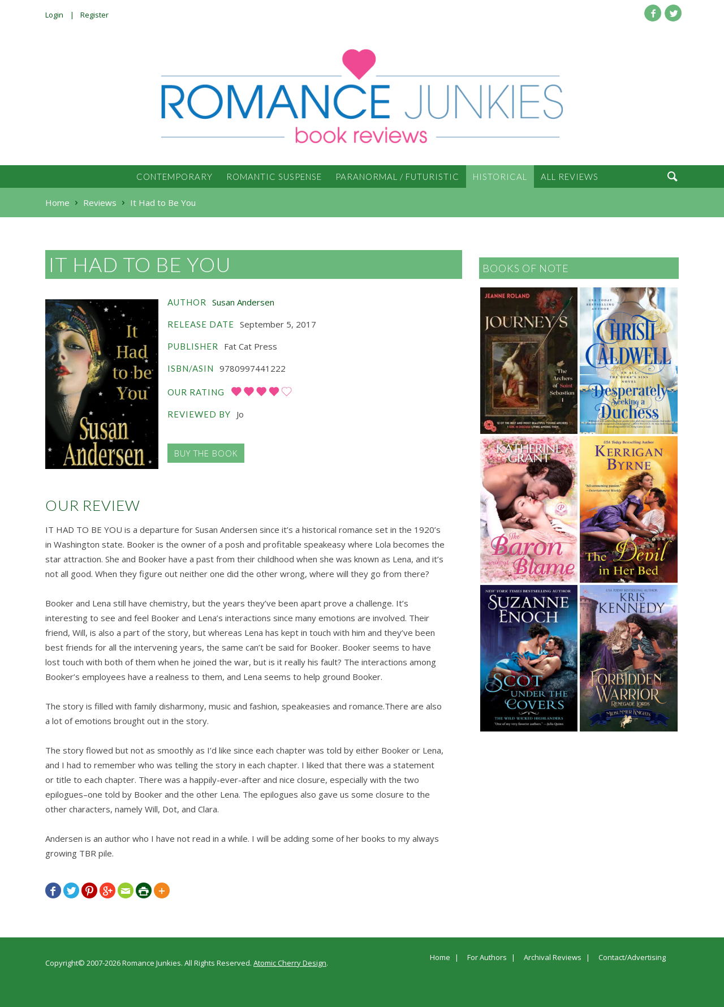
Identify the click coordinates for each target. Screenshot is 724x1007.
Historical (500, 176)
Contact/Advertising (632, 957)
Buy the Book (206, 453)
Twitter (673, 13)
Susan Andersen (243, 302)
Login (54, 15)
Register (94, 15)
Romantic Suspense (274, 176)
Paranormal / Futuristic (397, 176)
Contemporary (174, 176)
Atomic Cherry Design (289, 963)
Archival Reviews (552, 957)
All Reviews (569, 176)
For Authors (487, 957)
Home (440, 957)
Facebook (652, 13)
